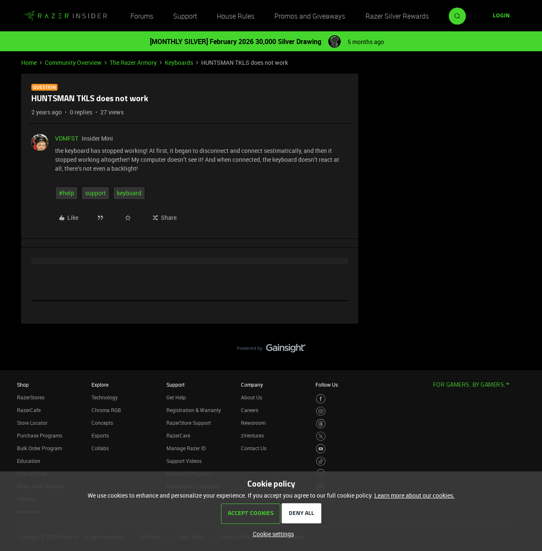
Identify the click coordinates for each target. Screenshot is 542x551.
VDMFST (66, 138)
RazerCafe (29, 410)
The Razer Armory (133, 62)
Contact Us (253, 448)
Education (28, 460)
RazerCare (178, 435)
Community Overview (73, 62)
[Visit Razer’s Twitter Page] (320, 436)
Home (29, 62)
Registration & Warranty (193, 410)
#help (66, 193)
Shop (23, 384)
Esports (100, 435)
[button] (501, 16)
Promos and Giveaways (309, 16)
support (95, 193)
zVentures (252, 435)
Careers (249, 410)
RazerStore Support (188, 422)
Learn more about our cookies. (414, 495)
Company (252, 384)
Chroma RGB (106, 410)
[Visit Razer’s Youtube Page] (320, 448)
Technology (104, 397)
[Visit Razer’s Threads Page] (320, 423)
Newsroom (253, 422)
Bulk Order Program (39, 448)
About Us (251, 397)
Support (185, 16)
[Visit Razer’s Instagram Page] (320, 411)
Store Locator (32, 422)
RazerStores (30, 397)
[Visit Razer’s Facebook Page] (320, 398)
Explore (99, 384)
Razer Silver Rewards (397, 16)
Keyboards (179, 62)
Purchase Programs (39, 435)
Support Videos (184, 460)
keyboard (129, 193)
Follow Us (326, 384)
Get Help (176, 397)
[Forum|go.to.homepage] (65, 16)
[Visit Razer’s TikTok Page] (320, 461)
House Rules (235, 16)
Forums (141, 16)
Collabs (100, 448)
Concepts (102, 422)
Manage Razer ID (186, 448)
